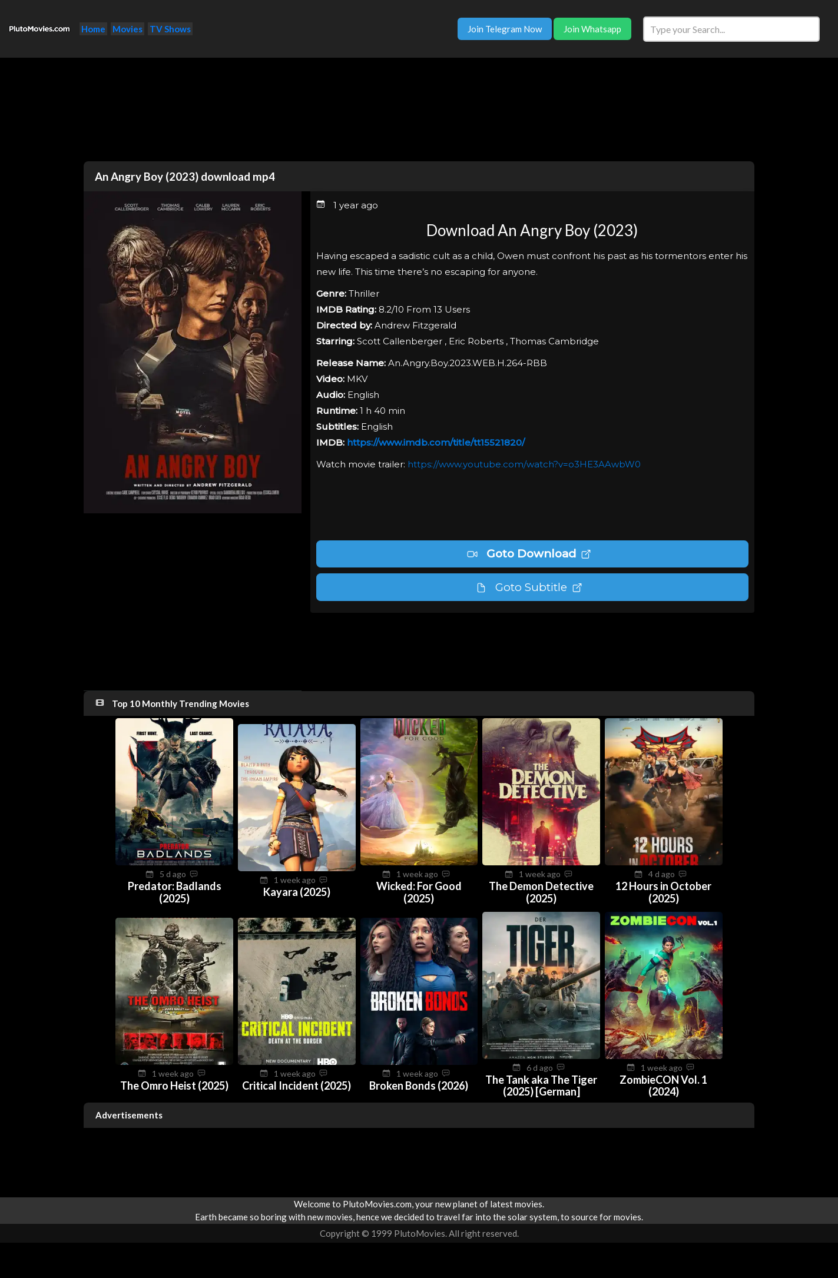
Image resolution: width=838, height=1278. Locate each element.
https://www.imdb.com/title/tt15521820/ (436, 442)
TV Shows (170, 29)
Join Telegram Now (505, 29)
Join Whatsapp (592, 29)
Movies (127, 29)
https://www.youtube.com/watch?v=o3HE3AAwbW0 (524, 464)
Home (93, 29)
